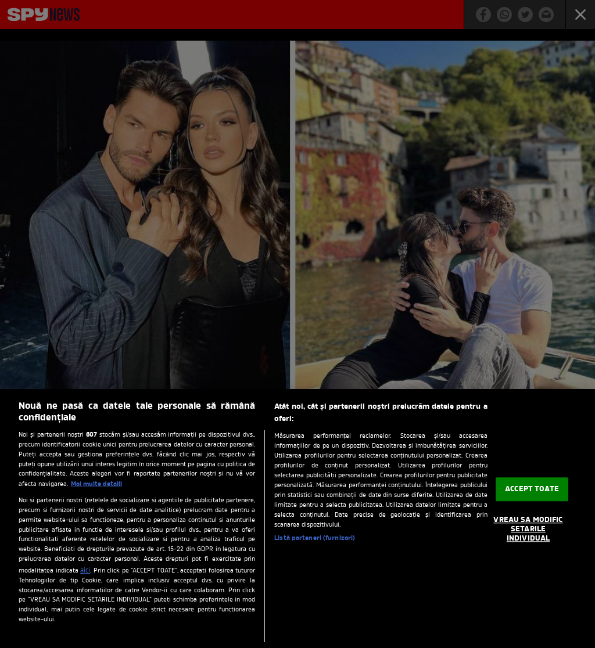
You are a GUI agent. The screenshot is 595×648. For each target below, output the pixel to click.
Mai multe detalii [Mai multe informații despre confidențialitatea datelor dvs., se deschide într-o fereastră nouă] (96, 484)
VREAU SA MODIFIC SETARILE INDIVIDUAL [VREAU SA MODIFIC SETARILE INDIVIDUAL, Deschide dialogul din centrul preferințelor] (527, 529)
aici (85, 571)
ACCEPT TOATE (532, 489)
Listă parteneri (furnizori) (314, 538)
